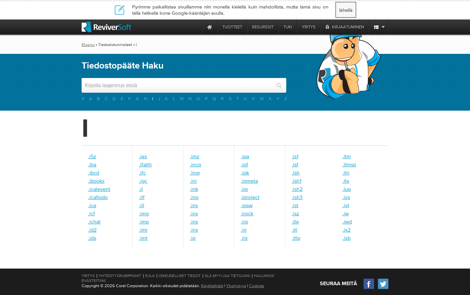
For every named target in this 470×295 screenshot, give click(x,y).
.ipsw (247, 205)
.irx (244, 238)
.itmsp (349, 164)
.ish (296, 173)
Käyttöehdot (212, 285)
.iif (142, 197)
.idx (92, 238)
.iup (346, 189)
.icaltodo (98, 197)
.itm (346, 156)
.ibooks (96, 181)
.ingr (195, 173)
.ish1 (296, 181)
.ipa (245, 156)
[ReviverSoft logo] (106, 27)
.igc (143, 181)
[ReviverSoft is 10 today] (195, 27)
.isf (295, 164)
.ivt (345, 205)
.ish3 (297, 197)
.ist (295, 205)
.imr (143, 230)
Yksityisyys (236, 285)
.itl (294, 230)
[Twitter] (383, 288)
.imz (194, 156)
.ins (194, 205)
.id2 (92, 230)
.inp (194, 197)
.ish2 (297, 189)
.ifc (142, 173)
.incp (195, 164)
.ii (141, 189)
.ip (193, 238)
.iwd (347, 222)
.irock (247, 213)
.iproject (250, 197)
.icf (91, 213)
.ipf (244, 164)
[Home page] (209, 27)
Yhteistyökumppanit (120, 275)
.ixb (346, 238)
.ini (193, 181)
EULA (150, 275)
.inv (194, 213)
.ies (143, 156)
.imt (143, 238)
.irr (244, 230)
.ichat (94, 222)
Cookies (256, 285)
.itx (345, 181)
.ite (295, 222)
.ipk (245, 173)
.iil (141, 205)
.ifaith (145, 164)
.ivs (346, 197)
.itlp (296, 238)
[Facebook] (369, 288)
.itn (346, 173)
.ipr (244, 189)
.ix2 (346, 230)
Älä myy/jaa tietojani (227, 275)
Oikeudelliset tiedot (180, 275)
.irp (244, 222)
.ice (92, 205)
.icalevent (99, 189)
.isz (295, 213)
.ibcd (93, 173)
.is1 (295, 156)
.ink (194, 189)
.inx (194, 222)
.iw (345, 213)
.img (144, 213)
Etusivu (88, 44)
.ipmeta (249, 181)
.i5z (92, 156)
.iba (92, 164)
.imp (144, 222)
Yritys (88, 275)
